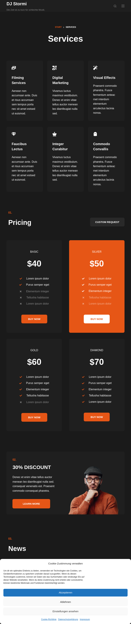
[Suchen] (115, 6)
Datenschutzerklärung (68, 619)
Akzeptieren (65, 592)
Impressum (85, 619)
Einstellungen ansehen (65, 611)
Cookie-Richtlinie (48, 619)
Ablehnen (65, 601)
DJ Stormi (16, 3)
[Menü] (123, 6)
